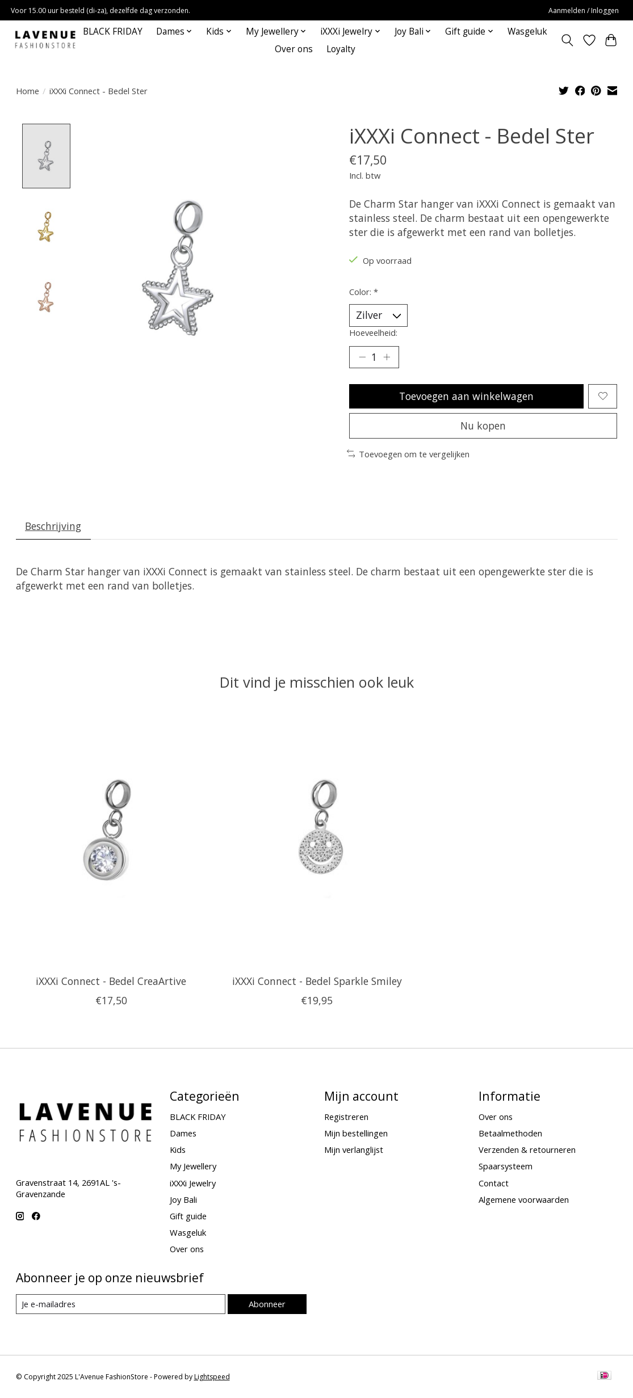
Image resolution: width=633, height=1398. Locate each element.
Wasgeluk (527, 31)
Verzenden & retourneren (527, 1149)
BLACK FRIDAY (112, 31)
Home (27, 90)
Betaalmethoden (510, 1133)
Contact (494, 1183)
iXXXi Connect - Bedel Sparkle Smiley (316, 981)
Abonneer (267, 1303)
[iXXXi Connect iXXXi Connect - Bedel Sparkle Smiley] (316, 839)
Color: (363, 291)
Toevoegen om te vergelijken (408, 454)
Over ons (294, 49)
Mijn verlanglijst (353, 1149)
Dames (183, 1133)
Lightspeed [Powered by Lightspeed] (212, 1377)
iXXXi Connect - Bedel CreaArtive (111, 981)
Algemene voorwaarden (524, 1199)
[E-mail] (120, 1304)
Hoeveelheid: (373, 332)
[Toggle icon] (567, 40)
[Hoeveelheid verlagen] (362, 357)
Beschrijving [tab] (53, 526)
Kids (178, 1149)
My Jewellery (193, 1166)
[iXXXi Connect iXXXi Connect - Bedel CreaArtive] (111, 839)
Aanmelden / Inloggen (583, 10)
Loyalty (340, 49)
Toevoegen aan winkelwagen (466, 396)
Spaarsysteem (506, 1166)
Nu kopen (483, 425)
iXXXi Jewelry (193, 1183)
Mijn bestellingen (356, 1133)
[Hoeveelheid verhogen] (387, 357)
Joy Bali (183, 1199)
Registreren (346, 1116)
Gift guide (188, 1216)
